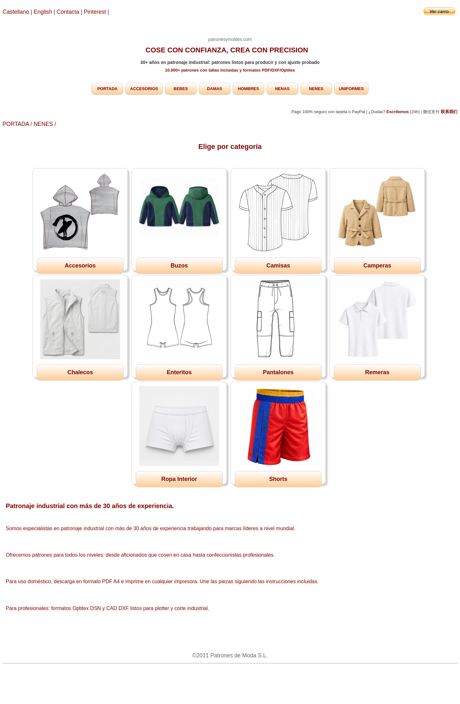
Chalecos (80, 372)
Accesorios (80, 265)
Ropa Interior (179, 479)
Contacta (69, 12)
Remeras (377, 372)
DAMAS (214, 88)
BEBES (180, 88)
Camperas (377, 265)
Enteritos (179, 372)
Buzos (179, 265)
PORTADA (107, 88)
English (43, 12)
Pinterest (95, 12)
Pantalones (278, 372)
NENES (316, 88)
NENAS (282, 88)
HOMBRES (248, 88)
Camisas (278, 265)
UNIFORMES (351, 88)
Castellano (16, 12)
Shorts (278, 479)
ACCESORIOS (144, 88)
